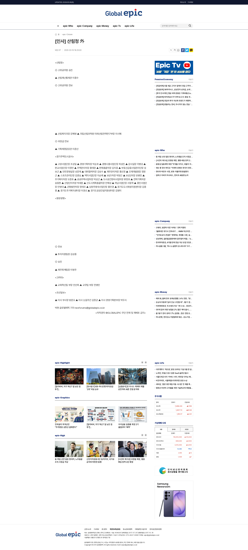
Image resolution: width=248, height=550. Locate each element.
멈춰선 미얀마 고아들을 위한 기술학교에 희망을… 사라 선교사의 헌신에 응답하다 (174, 388)
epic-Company (85, 26)
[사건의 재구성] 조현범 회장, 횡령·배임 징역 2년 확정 (131, 460)
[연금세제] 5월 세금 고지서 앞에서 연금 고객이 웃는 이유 (174, 86)
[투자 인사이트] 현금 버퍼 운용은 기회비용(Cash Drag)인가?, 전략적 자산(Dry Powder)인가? (174, 93)
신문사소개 (87, 529)
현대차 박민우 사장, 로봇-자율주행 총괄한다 (172, 171)
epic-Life (129, 26)
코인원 (186, 429)
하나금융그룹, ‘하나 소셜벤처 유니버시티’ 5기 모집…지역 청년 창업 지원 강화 (174, 246)
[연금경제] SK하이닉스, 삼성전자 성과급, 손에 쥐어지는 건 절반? (174, 89)
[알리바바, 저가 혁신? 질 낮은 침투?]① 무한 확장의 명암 (99, 426)
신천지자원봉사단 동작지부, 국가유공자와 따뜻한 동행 (100, 460)
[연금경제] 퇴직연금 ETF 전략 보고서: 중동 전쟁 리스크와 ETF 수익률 (174, 97)
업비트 (173, 429)
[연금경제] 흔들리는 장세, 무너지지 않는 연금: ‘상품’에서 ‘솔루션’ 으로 (174, 104)
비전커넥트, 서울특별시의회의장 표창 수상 (171, 380)
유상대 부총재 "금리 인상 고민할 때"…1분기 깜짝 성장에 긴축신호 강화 (174, 302)
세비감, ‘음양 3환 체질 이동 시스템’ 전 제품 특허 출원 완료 (174, 384)
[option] (71, 379)
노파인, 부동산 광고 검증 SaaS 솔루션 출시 (172, 373)
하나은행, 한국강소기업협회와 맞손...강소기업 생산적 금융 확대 (174, 317)
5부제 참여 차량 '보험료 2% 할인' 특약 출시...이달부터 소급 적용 (174, 310)
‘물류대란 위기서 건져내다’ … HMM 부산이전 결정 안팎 (174, 231)
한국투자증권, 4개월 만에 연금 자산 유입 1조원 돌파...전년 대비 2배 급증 (174, 242)
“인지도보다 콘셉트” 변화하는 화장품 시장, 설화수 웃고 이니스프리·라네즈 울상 (174, 235)
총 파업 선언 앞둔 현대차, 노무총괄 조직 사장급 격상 (68, 460)
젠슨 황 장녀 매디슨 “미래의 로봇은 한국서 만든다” (174, 168)
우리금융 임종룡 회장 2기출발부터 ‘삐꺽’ (128, 425)
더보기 (191, 79)
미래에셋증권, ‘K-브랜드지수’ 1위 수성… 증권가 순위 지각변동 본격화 (174, 306)
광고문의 (104, 529)
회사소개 (183, 2)
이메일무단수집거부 (141, 529)
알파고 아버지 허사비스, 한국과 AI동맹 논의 (172, 175)
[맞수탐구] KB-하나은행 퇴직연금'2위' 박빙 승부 (100, 388)
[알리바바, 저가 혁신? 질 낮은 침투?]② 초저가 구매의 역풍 (68, 388)
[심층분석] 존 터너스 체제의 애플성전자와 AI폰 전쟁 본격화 (131, 388)
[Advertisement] (101, 109)
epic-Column (67, 34)
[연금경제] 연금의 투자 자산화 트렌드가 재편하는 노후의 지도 (174, 101)
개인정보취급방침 (115, 529)
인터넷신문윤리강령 (155, 529)
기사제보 (190, 2)
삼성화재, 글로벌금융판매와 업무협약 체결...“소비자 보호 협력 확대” (174, 239)
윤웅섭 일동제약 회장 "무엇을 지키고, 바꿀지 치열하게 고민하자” (174, 164)
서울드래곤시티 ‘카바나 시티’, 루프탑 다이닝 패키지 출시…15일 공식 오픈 (174, 377)
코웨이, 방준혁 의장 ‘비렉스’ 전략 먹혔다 (171, 228)
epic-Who (68, 26)
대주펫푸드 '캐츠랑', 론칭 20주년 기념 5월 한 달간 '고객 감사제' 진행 (174, 369)
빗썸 (161, 429)
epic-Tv (117, 26)
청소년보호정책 (127, 529)
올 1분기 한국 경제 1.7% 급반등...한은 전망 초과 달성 (174, 313)
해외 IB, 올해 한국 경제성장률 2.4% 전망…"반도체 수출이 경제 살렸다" (174, 298)
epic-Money (102, 26)
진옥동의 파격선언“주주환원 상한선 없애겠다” (66, 425)
